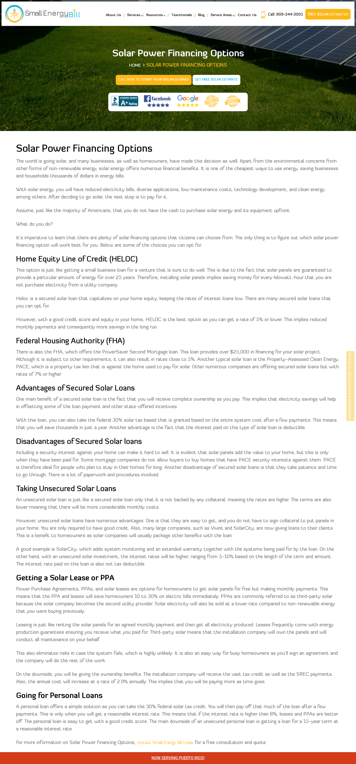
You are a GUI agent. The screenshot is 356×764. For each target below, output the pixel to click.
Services (131, 17)
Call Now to (152, 79)
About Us (111, 17)
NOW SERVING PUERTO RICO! (178, 758)
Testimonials (179, 17)
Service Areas (219, 17)
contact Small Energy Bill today (171, 741)
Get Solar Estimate (217, 79)
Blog (199, 17)
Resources (152, 17)
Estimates (326, 17)
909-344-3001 (287, 17)
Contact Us (245, 17)
